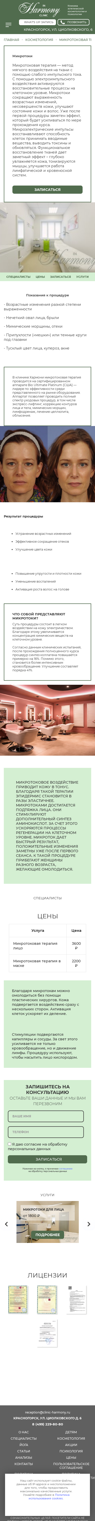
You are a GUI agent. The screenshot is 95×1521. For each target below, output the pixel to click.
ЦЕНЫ (40, 277)
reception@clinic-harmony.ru (47, 1412)
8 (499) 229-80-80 (47, 1424)
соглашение (65, 1168)
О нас (23, 1432)
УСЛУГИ (82, 277)
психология (71, 1451)
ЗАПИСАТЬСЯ (60, 277)
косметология (71, 1438)
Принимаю (46, 1506)
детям (71, 1432)
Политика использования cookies (49, 1496)
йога (24, 1445)
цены (71, 1457)
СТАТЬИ (23, 1451)
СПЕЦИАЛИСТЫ (18, 277)
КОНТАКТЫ (23, 1464)
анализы (23, 1457)
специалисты (24, 1438)
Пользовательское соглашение (71, 1466)
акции (71, 1445)
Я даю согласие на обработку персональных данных (37, 1146)
